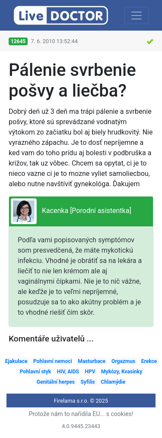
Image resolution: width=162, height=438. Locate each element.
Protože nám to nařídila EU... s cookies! (81, 413)
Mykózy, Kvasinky (121, 372)
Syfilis (87, 382)
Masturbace (91, 361)
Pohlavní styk (35, 372)
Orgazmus (123, 361)
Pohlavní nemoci (52, 361)
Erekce (149, 361)
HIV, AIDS (68, 372)
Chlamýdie (113, 382)
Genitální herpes (56, 382)
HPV (90, 372)
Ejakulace (16, 361)
